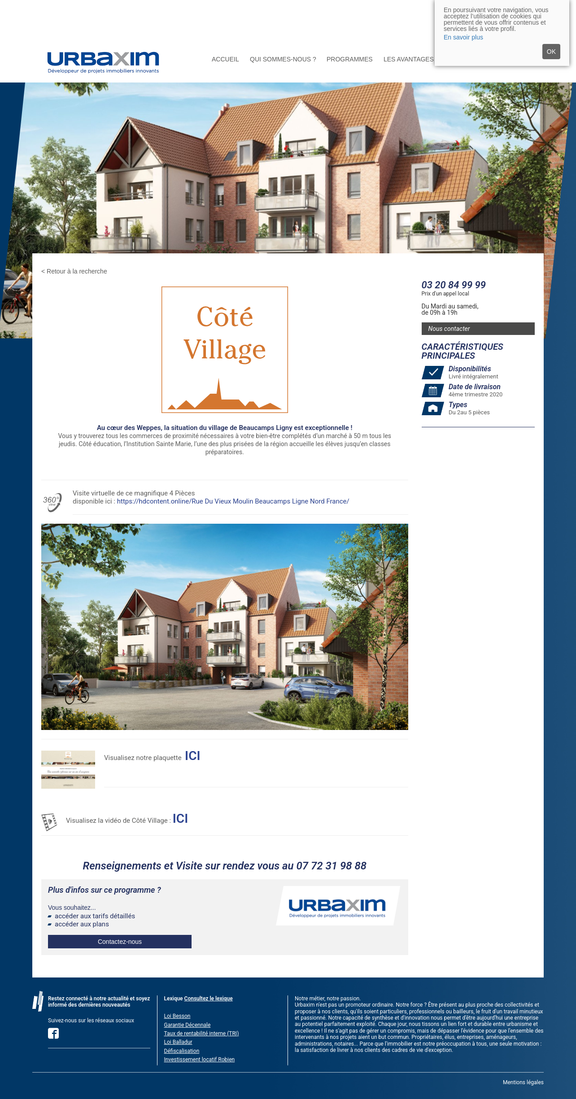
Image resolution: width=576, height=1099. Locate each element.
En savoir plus (463, 37)
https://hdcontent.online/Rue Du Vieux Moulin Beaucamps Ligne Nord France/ (233, 501)
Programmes (350, 59)
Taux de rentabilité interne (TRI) (201, 1033)
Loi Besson (177, 1016)
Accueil (225, 59)
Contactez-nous (120, 941)
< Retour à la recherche (74, 271)
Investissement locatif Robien (199, 1059)
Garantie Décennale (187, 1025)
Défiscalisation (182, 1051)
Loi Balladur (178, 1042)
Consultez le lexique (208, 998)
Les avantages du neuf (423, 59)
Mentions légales (523, 1082)
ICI (180, 818)
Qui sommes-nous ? (283, 59)
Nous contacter (449, 328)
